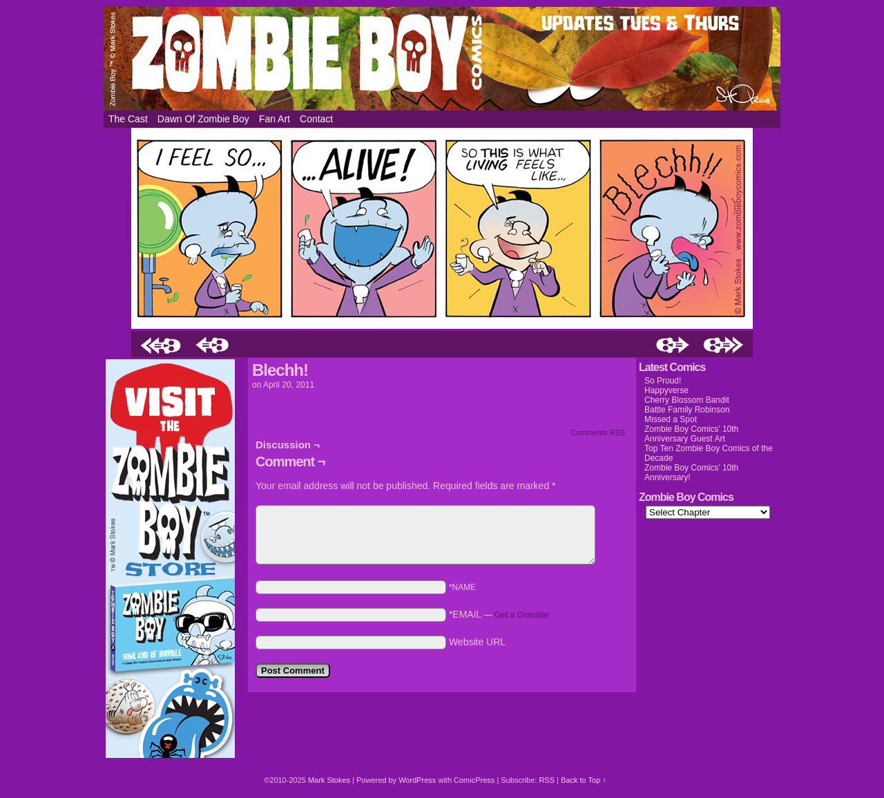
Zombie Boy (442, 59)
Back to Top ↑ (583, 780)
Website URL (477, 641)
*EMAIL (499, 614)
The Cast (128, 118)
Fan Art (274, 118)
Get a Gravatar (521, 615)
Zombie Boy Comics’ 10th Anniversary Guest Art (691, 434)
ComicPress (474, 780)
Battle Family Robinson (686, 410)
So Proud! (662, 381)
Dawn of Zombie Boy (203, 118)
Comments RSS (597, 432)
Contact (316, 118)
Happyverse (666, 390)
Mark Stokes (330, 780)
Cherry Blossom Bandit (686, 400)
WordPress (417, 780)
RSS (547, 780)
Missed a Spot (670, 419)
